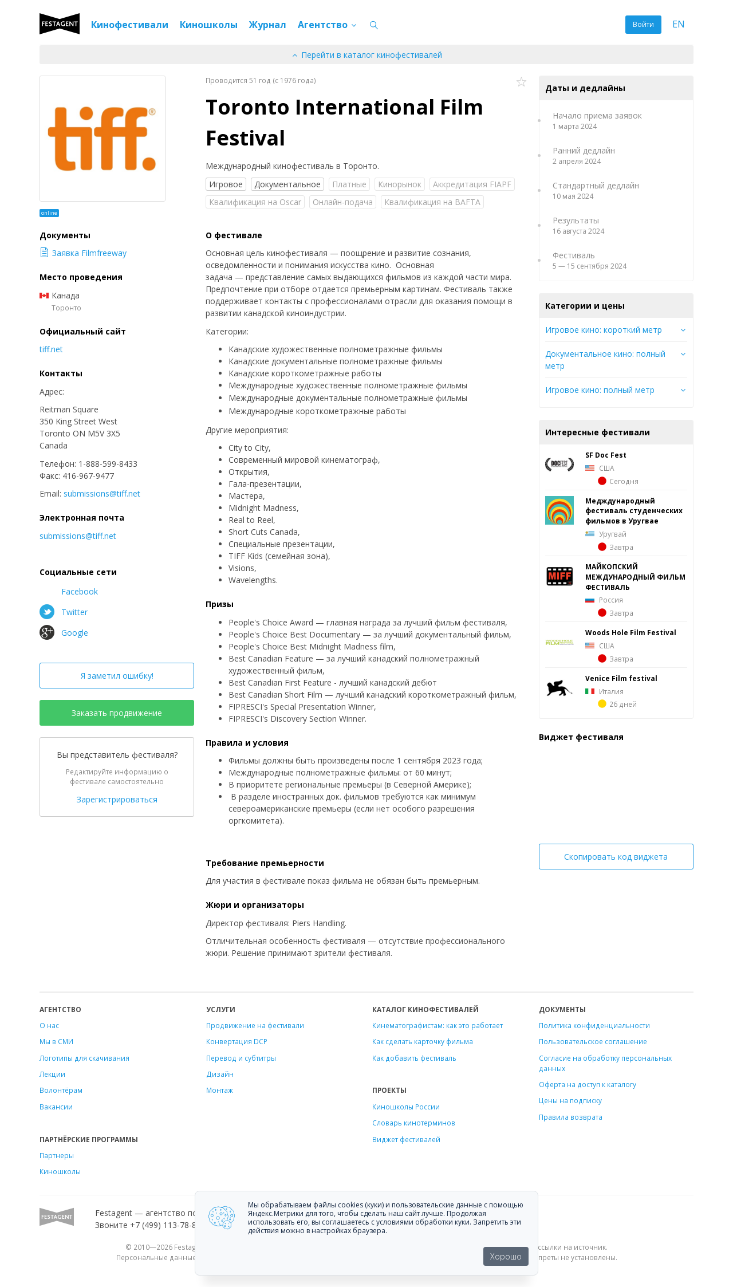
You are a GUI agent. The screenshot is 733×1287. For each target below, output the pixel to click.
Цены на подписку (570, 1100)
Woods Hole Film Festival (630, 632)
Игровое (226, 184)
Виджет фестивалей (406, 1139)
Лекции (52, 1074)
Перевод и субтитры (241, 1057)
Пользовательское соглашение (593, 1041)
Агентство (328, 24)
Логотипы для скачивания (84, 1057)
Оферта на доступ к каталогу (587, 1084)
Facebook (69, 591)
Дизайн (220, 1074)
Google (64, 632)
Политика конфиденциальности (594, 1025)
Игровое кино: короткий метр (603, 329)
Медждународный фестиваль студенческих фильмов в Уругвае (634, 511)
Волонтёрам (61, 1090)
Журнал (267, 24)
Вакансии (56, 1106)
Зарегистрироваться (117, 799)
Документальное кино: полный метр (605, 359)
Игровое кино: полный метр (600, 389)
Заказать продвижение (117, 712)
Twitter (64, 611)
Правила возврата (570, 1116)
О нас (49, 1025)
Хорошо (506, 1256)
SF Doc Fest (605, 454)
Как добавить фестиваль (414, 1057)
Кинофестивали (129, 24)
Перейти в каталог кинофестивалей (366, 54)
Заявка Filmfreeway (83, 252)
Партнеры (57, 1155)
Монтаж (219, 1090)
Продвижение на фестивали (255, 1025)
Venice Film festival (621, 678)
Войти (643, 24)
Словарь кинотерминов (413, 1122)
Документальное (287, 184)
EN (678, 24)
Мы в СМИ (56, 1041)
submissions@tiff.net (102, 493)
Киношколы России (406, 1106)
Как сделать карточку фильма (422, 1041)
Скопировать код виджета (616, 856)
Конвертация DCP (236, 1041)
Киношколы (209, 24)
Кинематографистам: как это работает (437, 1025)
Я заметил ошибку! (117, 675)
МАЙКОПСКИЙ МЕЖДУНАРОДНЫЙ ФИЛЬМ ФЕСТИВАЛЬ (635, 577)
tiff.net (51, 349)
